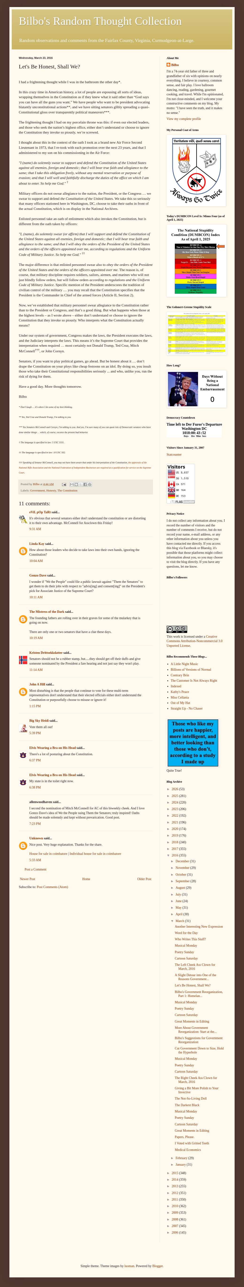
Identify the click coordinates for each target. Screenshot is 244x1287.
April (179, 914)
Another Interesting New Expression (199, 926)
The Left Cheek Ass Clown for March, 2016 (195, 967)
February (181, 1158)
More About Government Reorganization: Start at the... (196, 1030)
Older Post (144, 879)
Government (37, 490)
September (182, 881)
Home (86, 879)
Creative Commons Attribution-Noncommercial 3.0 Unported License (194, 641)
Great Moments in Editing (192, 1021)
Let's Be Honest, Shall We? (192, 985)
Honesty (51, 490)
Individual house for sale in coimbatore (95, 854)
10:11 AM (36, 597)
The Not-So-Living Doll (191, 1098)
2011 (175, 1199)
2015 (175, 1173)
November (182, 868)
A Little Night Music (184, 664)
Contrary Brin (180, 675)
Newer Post (27, 879)
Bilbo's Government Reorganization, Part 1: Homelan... (199, 994)
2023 (175, 809)
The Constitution (67, 490)
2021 (175, 822)
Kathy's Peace (180, 692)
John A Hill (37, 684)
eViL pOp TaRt (40, 512)
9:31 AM (35, 529)
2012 (175, 1193)
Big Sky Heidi (39, 720)
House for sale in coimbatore (48, 854)
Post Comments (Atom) (52, 887)
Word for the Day (186, 933)
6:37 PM (35, 760)
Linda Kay (36, 544)
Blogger (157, 1266)
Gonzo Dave (37, 575)
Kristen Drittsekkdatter (46, 653)
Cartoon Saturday (186, 958)
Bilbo (175, 65)
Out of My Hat (180, 703)
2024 (175, 802)
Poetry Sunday (184, 952)
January (181, 1164)
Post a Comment (35, 869)
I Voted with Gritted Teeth (192, 1143)
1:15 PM (35, 706)
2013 (175, 1186)
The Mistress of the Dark (46, 612)
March (180, 921)
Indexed (176, 686)
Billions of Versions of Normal (191, 669)
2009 (175, 1212)
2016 (175, 855)
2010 (175, 1206)
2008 (175, 1219)
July (178, 894)
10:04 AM (36, 561)
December (182, 861)
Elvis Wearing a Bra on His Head (52, 748)
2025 (175, 796)
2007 (175, 1226)
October (181, 874)
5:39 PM (35, 733)
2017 (175, 849)
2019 (175, 835)
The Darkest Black (187, 1105)
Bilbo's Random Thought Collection (100, 21)
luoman (129, 1266)
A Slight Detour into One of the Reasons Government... (195, 977)
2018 (175, 842)
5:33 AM (35, 860)
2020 (175, 829)
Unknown (36, 838)
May (178, 907)
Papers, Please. (184, 1137)
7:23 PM (35, 824)
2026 (175, 789)
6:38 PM (35, 787)
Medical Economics (188, 1150)
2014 (175, 1179)
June (178, 901)
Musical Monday (186, 945)
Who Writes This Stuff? (190, 939)
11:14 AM (36, 670)
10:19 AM (36, 638)
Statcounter (174, 454)
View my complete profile (184, 119)
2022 (175, 815)
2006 (175, 1232)
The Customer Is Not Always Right (194, 680)
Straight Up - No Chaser (187, 708)
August (180, 887)
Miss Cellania (180, 697)
